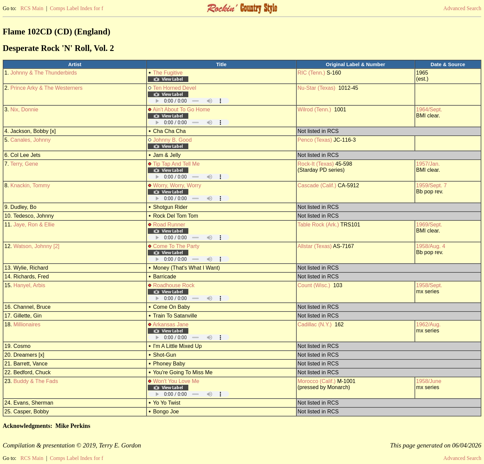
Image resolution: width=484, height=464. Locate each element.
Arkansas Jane (171, 324)
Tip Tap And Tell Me (176, 164)
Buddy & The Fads (36, 381)
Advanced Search (462, 8)
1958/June (428, 381)
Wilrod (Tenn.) (314, 109)
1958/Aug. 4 (430, 246)
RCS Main (31, 8)
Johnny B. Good (172, 140)
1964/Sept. (429, 109)
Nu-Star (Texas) (316, 88)
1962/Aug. (428, 324)
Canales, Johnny (30, 140)
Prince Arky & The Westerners (46, 88)
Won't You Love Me (176, 381)
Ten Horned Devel (174, 88)
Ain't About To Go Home (181, 109)
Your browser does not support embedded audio (188, 101)
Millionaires (27, 324)
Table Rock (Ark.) (318, 224)
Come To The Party (176, 246)
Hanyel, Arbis (29, 285)
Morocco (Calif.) (317, 381)
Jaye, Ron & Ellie (34, 224)
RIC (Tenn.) (311, 73)
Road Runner (169, 224)
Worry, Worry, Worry (177, 185)
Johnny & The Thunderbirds (43, 73)
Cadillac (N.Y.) (315, 324)
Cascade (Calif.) (317, 185)
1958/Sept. (429, 285)
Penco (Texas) (315, 140)
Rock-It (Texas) (316, 164)
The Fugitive (168, 73)
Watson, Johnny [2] (36, 246)
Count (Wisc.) (314, 285)
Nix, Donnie (24, 109)
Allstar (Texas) (315, 246)
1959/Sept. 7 (431, 185)
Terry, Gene (24, 164)
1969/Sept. (429, 224)
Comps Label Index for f (76, 8)
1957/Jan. (428, 164)
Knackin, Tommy (30, 185)
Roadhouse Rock (173, 285)
